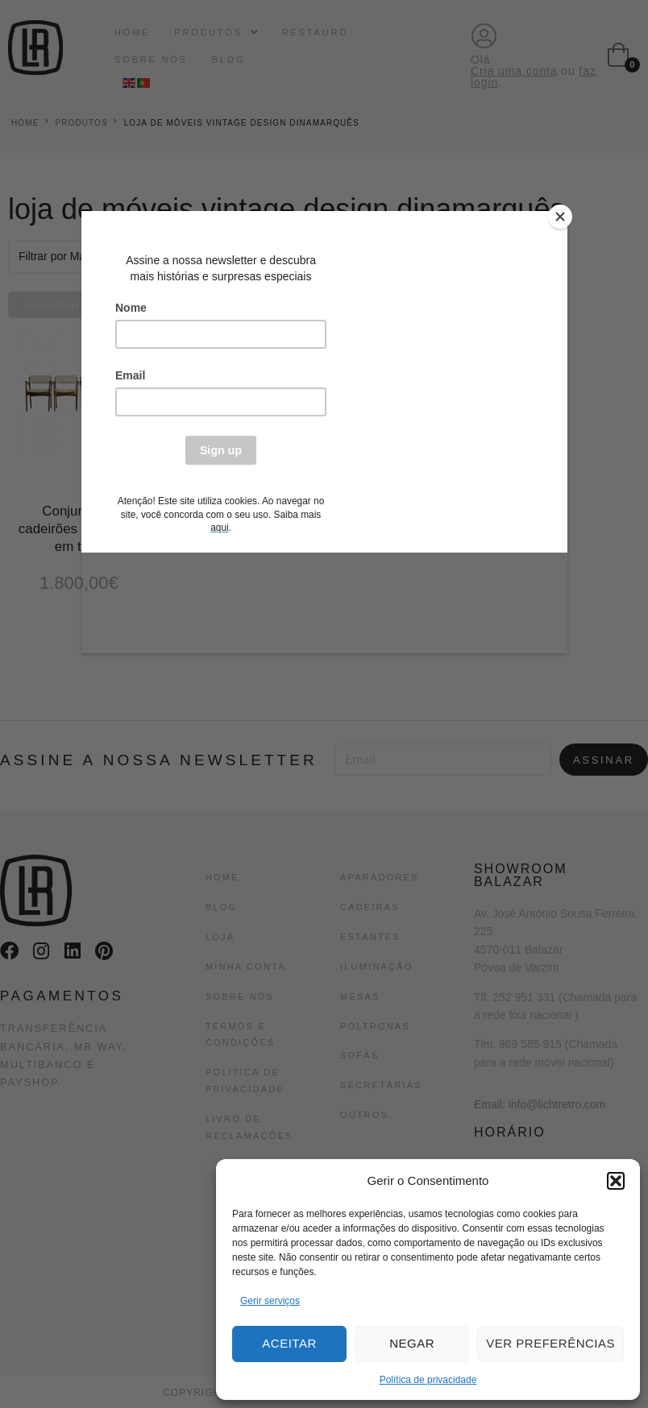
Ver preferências (550, 1343)
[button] (616, 1181)
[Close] (563, 215)
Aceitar (289, 1343)
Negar (411, 1343)
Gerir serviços (270, 1301)
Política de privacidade (428, 1379)
